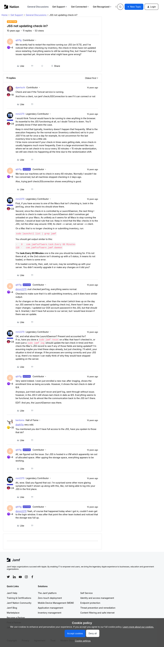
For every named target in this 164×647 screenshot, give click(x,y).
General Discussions (38, 6)
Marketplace (13, 612)
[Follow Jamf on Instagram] (26, 576)
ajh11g (19, 40)
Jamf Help (12, 593)
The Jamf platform (47, 593)
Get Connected (80, 6)
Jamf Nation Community (19, 603)
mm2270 (20, 114)
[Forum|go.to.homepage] (11, 7)
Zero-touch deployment (50, 598)
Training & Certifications (19, 598)
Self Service (86, 593)
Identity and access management (97, 598)
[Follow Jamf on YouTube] (20, 577)
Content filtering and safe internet (97, 612)
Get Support (59, 6)
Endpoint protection (90, 603)
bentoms (20, 420)
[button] (134, 7)
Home (5, 15)
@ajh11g (20, 424)
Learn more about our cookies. (138, 627)
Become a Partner (16, 617)
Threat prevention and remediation (97, 607)
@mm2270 (21, 289)
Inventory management (49, 612)
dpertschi (20, 87)
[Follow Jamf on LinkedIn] (14, 576)
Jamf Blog (12, 607)
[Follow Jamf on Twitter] (8, 577)
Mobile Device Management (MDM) (56, 603)
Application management (50, 607)
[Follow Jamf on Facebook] (32, 576)
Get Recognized (102, 6)
